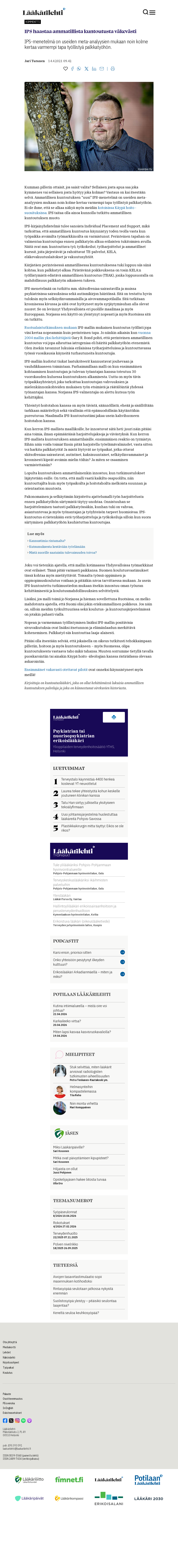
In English (8, 1408)
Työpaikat (8, 1367)
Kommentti (33, 22)
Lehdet (7, 1352)
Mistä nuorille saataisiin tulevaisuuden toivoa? (63, 552)
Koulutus (8, 1372)
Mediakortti (9, 1347)
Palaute (7, 1394)
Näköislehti (9, 1357)
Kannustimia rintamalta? (47, 541)
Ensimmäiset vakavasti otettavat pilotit (56, 669)
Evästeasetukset (12, 1413)
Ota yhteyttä (10, 1342)
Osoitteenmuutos (13, 1398)
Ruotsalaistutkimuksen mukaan (50, 327)
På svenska (9, 1403)
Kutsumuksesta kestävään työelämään (57, 547)
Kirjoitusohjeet (11, 1362)
